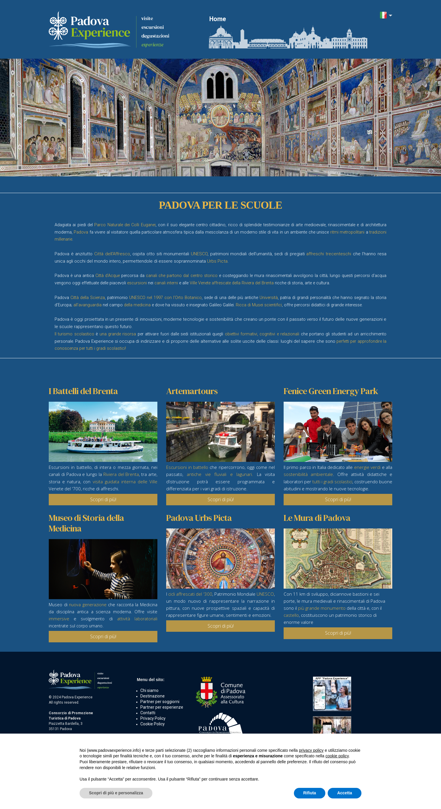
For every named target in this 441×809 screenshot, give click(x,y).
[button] (386, 16)
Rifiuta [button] (309, 793)
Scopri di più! (103, 499)
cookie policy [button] (337, 756)
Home (217, 19)
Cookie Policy (152, 724)
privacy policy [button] (311, 750)
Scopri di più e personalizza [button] (116, 793)
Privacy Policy (153, 718)
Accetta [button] (344, 793)
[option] (220, 117)
